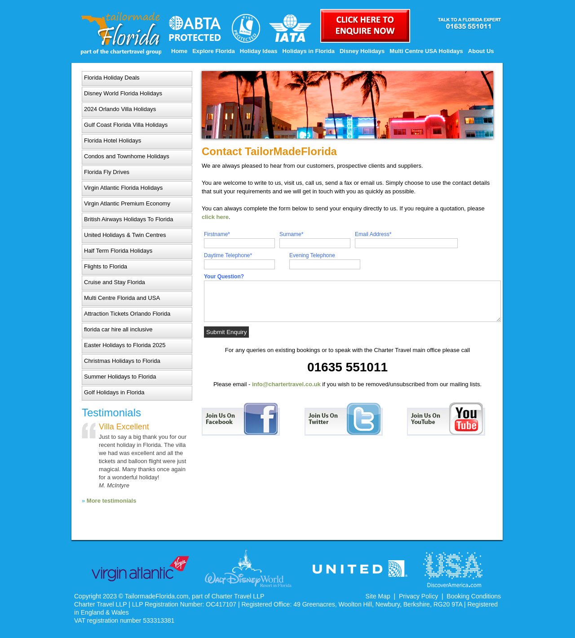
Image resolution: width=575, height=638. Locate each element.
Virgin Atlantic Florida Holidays (123, 187)
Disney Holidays (362, 51)
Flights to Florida (105, 266)
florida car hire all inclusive (118, 329)
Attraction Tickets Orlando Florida (127, 313)
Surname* (291, 234)
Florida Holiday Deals (112, 77)
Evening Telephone (312, 255)
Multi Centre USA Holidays (426, 51)
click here (215, 217)
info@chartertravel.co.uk (286, 384)
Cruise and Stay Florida (114, 282)
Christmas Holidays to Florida (122, 360)
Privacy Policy (418, 596)
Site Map (378, 596)
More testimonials (112, 500)
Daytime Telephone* (228, 255)
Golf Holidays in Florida (114, 392)
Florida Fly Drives (106, 172)
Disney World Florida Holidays (123, 93)
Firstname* (217, 234)
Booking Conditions (474, 596)
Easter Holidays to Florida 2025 (124, 345)
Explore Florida (213, 51)
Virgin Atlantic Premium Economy (127, 203)
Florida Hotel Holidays (112, 140)
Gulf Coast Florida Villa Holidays (126, 124)
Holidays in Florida (309, 51)
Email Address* (373, 234)
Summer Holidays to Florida (120, 376)
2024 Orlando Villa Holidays (120, 109)
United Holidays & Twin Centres (125, 235)
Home (179, 51)
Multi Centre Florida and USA (122, 297)
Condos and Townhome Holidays (126, 156)
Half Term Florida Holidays (118, 250)
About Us (481, 51)
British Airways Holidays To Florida (128, 219)
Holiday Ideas (259, 51)
